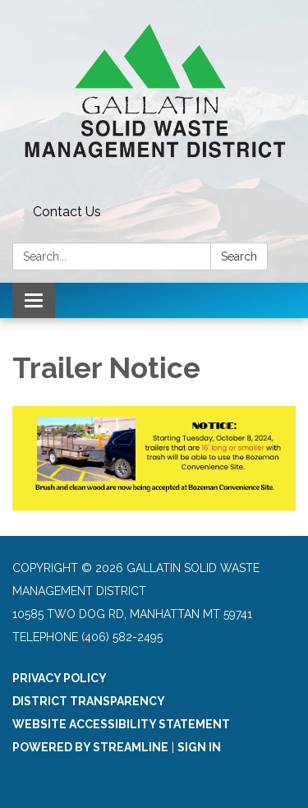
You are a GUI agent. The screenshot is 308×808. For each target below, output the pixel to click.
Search (239, 256)
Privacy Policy (59, 678)
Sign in (199, 747)
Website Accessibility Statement (121, 724)
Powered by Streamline (90, 747)
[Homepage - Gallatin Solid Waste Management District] (154, 99)
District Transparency (88, 701)
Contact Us (67, 211)
